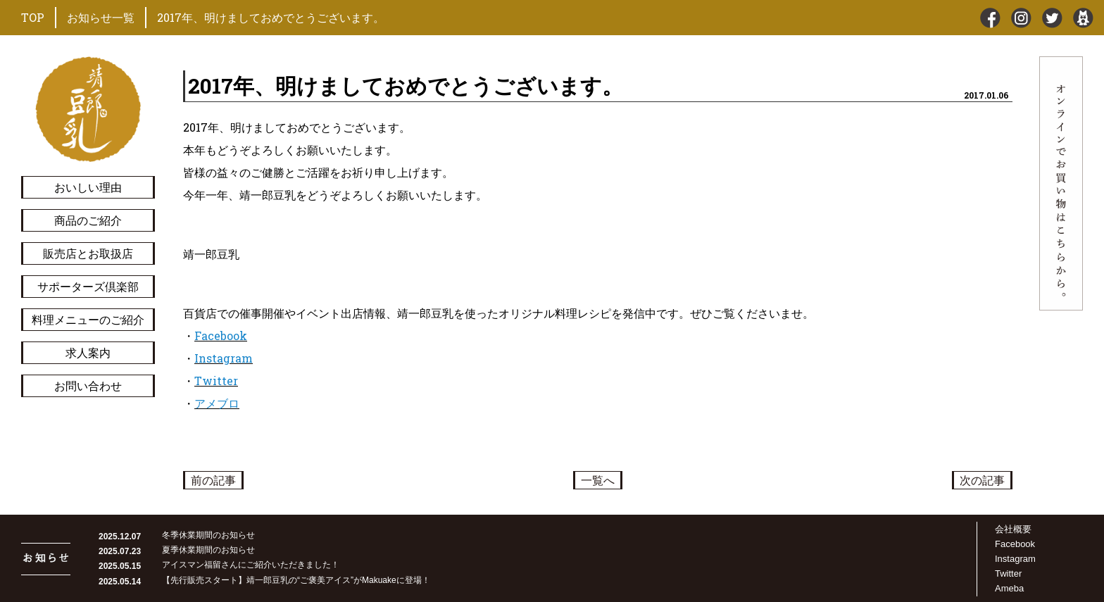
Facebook (220, 335)
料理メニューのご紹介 (88, 319)
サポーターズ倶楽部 (88, 286)
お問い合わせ (88, 385)
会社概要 (1013, 529)
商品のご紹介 (88, 220)
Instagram (223, 358)
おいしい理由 (88, 187)
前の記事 (213, 479)
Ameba (1009, 588)
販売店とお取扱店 (88, 253)
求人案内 (88, 352)
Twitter (216, 380)
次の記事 (982, 479)
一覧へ (598, 479)
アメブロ (216, 403)
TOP (32, 17)
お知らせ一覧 (100, 17)
